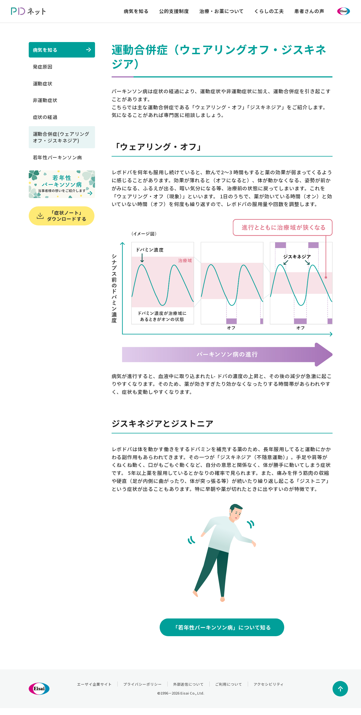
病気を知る (45, 49)
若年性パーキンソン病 (57, 157)
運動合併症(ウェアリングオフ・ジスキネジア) (61, 137)
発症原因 (43, 66)
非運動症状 (45, 100)
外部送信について (188, 684)
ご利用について (228, 684)
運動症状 (43, 83)
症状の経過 (45, 116)
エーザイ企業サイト (94, 684)
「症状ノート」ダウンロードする (62, 215)
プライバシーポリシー (142, 684)
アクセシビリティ (269, 684)
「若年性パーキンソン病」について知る (222, 627)
